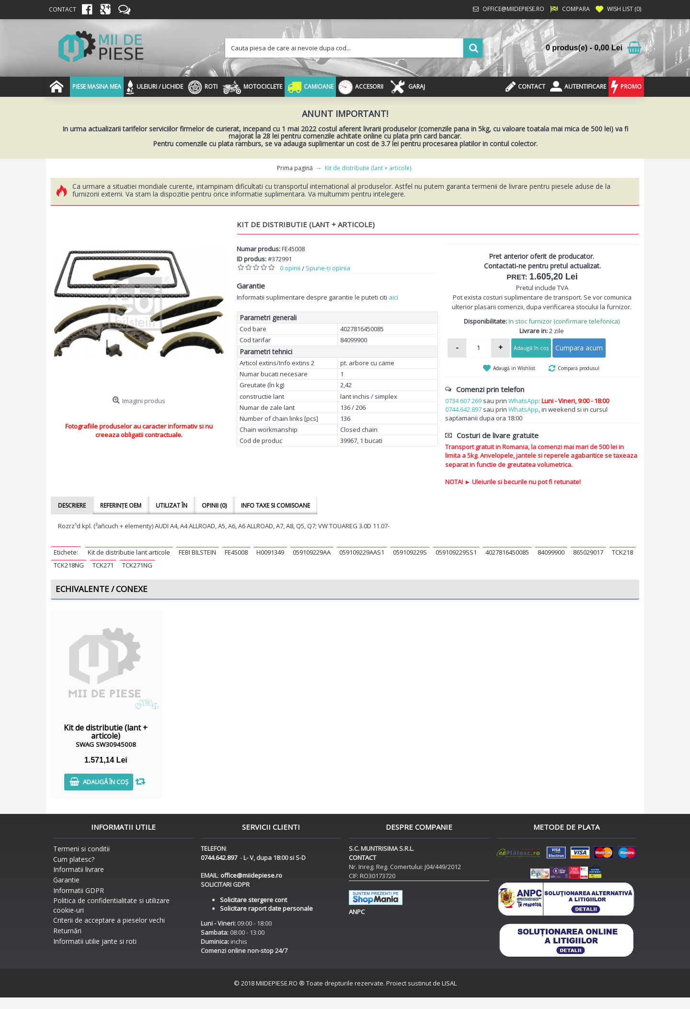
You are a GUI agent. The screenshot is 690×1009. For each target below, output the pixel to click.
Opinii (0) (214, 505)
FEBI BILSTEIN (197, 552)
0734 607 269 (463, 400)
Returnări (67, 930)
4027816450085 (507, 552)
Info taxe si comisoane (275, 505)
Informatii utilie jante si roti (95, 941)
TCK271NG (137, 565)
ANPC (357, 911)
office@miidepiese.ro (251, 875)
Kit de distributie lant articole (129, 552)
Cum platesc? (73, 859)
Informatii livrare (78, 869)
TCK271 (103, 565)
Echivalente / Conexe (102, 588)
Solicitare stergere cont (253, 899)
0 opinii (290, 268)
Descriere (72, 505)
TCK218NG (69, 565)
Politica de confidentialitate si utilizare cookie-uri (111, 905)
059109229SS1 (456, 552)
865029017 (588, 552)
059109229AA (312, 552)
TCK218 (622, 552)
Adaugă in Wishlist (514, 368)
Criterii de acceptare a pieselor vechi (109, 920)
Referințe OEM (120, 505)
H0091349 (270, 552)
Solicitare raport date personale (266, 908)
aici (393, 297)
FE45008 (236, 552)
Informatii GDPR (78, 890)
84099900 (551, 552)
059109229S (410, 552)
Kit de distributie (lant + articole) (106, 735)
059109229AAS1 (361, 552)
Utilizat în (171, 505)
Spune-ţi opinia (328, 268)
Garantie (66, 879)
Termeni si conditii (81, 848)
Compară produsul (578, 368)
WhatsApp (523, 400)
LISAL (449, 983)
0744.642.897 (463, 409)
